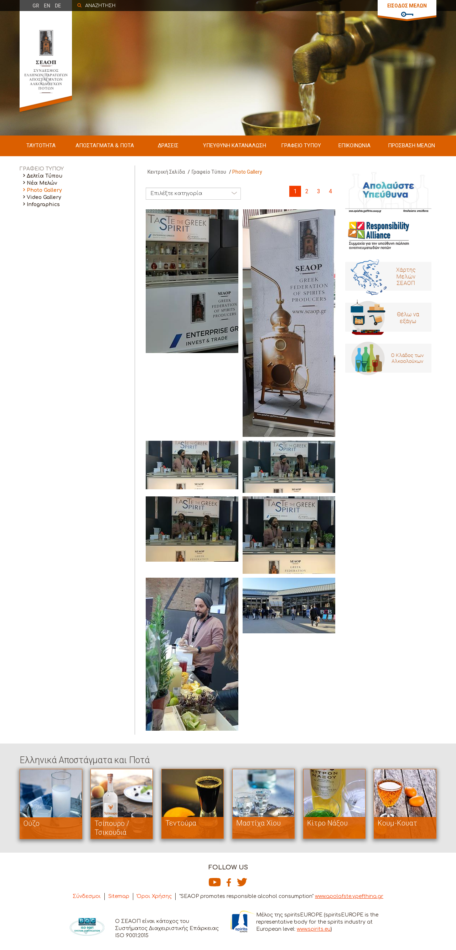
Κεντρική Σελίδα (166, 172)
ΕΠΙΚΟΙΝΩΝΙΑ (354, 145)
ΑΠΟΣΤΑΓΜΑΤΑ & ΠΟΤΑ (105, 145)
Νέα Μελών (42, 183)
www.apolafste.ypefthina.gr (349, 896)
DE (58, 6)
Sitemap (118, 896)
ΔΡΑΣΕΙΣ (168, 145)
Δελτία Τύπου (44, 176)
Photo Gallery (44, 190)
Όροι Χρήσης (154, 896)
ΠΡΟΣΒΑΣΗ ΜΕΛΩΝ (411, 145)
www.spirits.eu (314, 929)
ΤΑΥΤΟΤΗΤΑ (41, 145)
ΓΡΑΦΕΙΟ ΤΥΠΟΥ (301, 145)
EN (47, 6)
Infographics (43, 204)
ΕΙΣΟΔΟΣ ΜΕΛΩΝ (407, 6)
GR (35, 6)
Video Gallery (44, 197)
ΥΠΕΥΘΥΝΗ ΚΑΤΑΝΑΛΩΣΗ (234, 145)
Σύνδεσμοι (87, 896)
